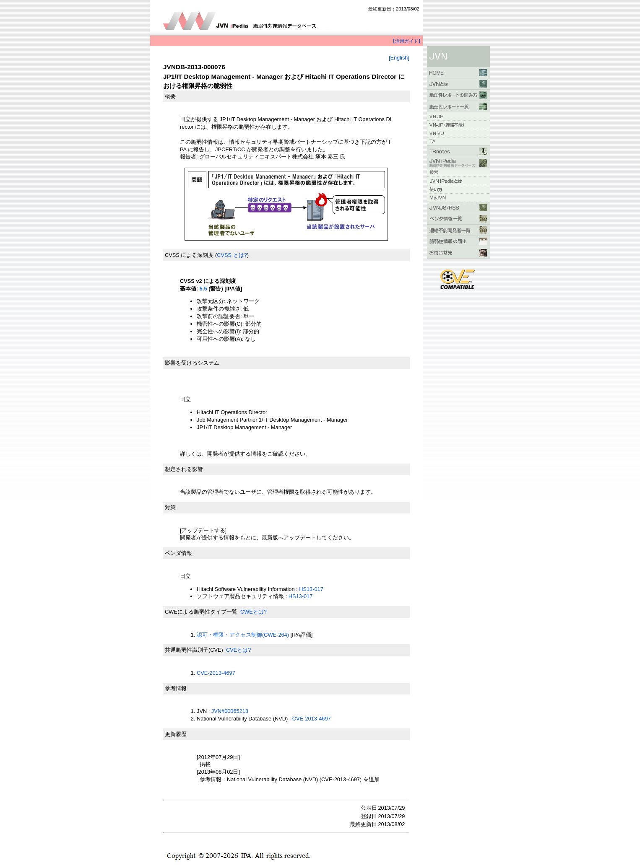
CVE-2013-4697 (216, 673)
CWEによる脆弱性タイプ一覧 (201, 612)
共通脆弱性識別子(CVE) (194, 650)
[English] (399, 57)
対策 (170, 507)
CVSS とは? (232, 255)
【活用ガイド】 (406, 41)
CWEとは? (253, 612)
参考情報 (176, 688)
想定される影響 (184, 469)
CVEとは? (238, 650)
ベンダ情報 (178, 553)
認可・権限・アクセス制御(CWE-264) (243, 635)
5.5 (203, 288)
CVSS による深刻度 (189, 255)
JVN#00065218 (229, 711)
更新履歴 (176, 734)
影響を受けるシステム (192, 363)
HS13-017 (311, 589)
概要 (170, 96)
